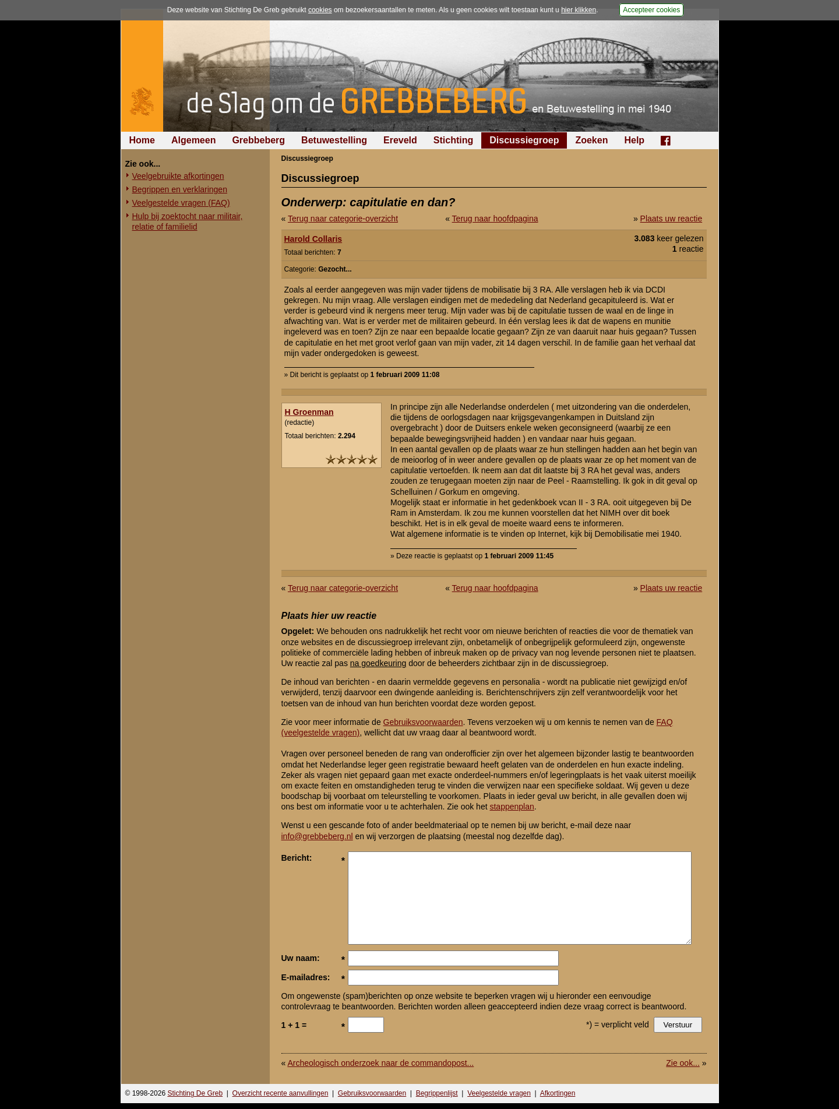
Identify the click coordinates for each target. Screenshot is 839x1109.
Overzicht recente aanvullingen (280, 1093)
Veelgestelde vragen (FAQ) (181, 202)
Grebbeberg (258, 140)
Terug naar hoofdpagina (495, 218)
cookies (320, 10)
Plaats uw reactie (671, 218)
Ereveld (400, 140)
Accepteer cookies (651, 10)
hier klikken (578, 10)
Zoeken (591, 140)
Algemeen (193, 140)
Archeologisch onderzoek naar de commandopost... (380, 1063)
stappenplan (511, 806)
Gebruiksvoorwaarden (423, 722)
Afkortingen (558, 1093)
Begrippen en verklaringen (179, 189)
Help (634, 140)
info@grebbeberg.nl (317, 836)
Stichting (453, 140)
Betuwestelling (334, 140)
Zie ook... (683, 1063)
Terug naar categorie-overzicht (343, 218)
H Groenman (309, 412)
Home (142, 140)
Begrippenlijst (437, 1093)
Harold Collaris (313, 239)
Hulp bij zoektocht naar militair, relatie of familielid (187, 221)
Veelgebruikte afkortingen (178, 176)
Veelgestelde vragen (499, 1093)
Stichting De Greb (195, 1093)
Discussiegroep (524, 140)
